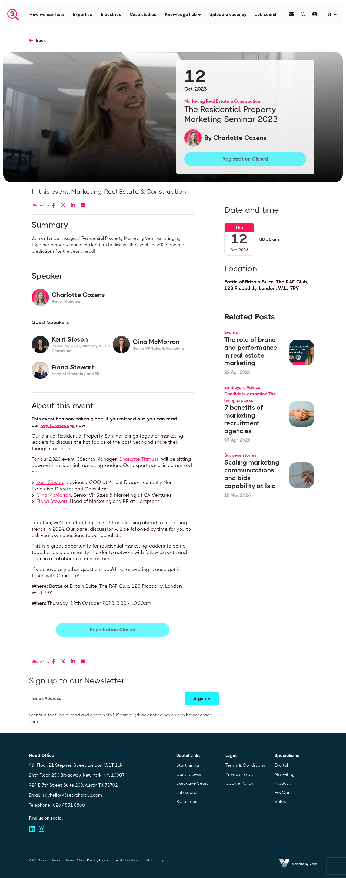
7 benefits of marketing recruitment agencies (243, 419)
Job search (266, 14)
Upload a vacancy (228, 14)
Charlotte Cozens (240, 138)
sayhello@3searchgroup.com (72, 795)
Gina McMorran (53, 495)
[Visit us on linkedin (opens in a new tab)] (32, 829)
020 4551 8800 (69, 805)
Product (283, 783)
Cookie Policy (239, 783)
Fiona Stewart (51, 501)
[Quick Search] (303, 14)
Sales (280, 801)
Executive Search (193, 783)
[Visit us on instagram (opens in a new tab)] (41, 829)
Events (231, 332)
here (33, 721)
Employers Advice (242, 387)
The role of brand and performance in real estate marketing (250, 351)
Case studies (143, 14)
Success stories (240, 455)
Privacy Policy (239, 774)
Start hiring (187, 765)
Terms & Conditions (245, 765)
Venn (313, 864)
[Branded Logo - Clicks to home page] (13, 14)
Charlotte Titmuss (139, 459)
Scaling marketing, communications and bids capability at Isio (252, 474)
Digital (281, 765)
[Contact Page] (291, 14)
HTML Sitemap (153, 860)
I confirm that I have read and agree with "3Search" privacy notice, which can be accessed (120, 718)
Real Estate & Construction (233, 101)
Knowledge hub (181, 14)
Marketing (194, 101)
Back (41, 40)
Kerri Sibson (49, 482)
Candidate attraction (245, 393)
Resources (186, 801)
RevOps (282, 792)
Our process (188, 774)
